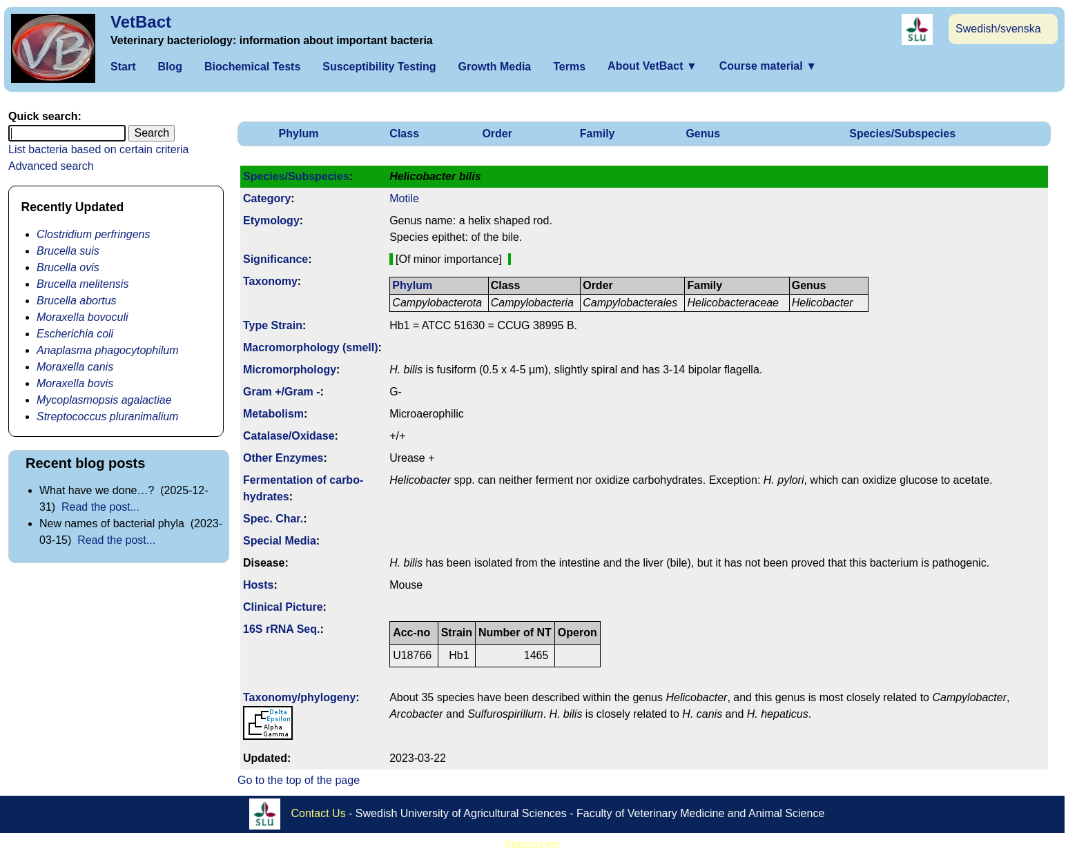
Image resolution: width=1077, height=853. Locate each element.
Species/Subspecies (902, 133)
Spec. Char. (273, 518)
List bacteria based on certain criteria (98, 149)
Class (404, 133)
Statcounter (532, 844)
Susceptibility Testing (379, 66)
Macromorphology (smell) (310, 347)
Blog (169, 66)
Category (267, 198)
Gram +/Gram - (281, 392)
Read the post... (100, 507)
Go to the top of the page (298, 780)
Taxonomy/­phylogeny (299, 697)
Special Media (279, 541)
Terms (569, 66)
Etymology (271, 220)
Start (122, 66)
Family (597, 133)
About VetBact (652, 66)
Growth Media (494, 66)
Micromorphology (289, 369)
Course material (768, 66)
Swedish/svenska (998, 29)
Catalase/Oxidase (289, 436)
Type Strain (272, 325)
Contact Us (318, 813)
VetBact (140, 21)
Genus (703, 133)
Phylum (299, 133)
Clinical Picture (283, 607)
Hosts (258, 585)
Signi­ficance (275, 259)
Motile (404, 198)
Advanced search (51, 166)
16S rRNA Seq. (281, 629)
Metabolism (273, 414)
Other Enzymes (283, 458)
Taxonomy (270, 281)
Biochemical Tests (252, 66)
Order (497, 133)
